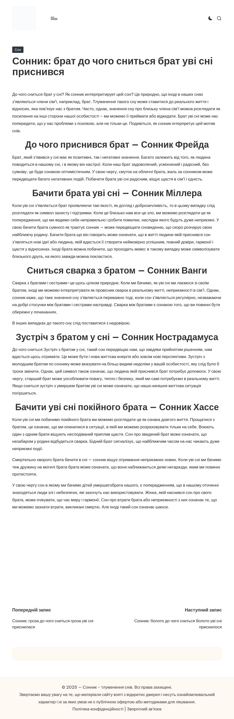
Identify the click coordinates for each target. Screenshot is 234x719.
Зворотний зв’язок (144, 709)
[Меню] (54, 18)
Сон (18, 50)
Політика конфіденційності (97, 709)
